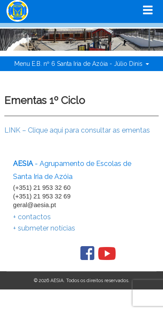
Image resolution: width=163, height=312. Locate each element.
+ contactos (32, 217)
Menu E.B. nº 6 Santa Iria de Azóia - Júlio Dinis (81, 63)
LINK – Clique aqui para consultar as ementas (77, 130)
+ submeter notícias (44, 228)
